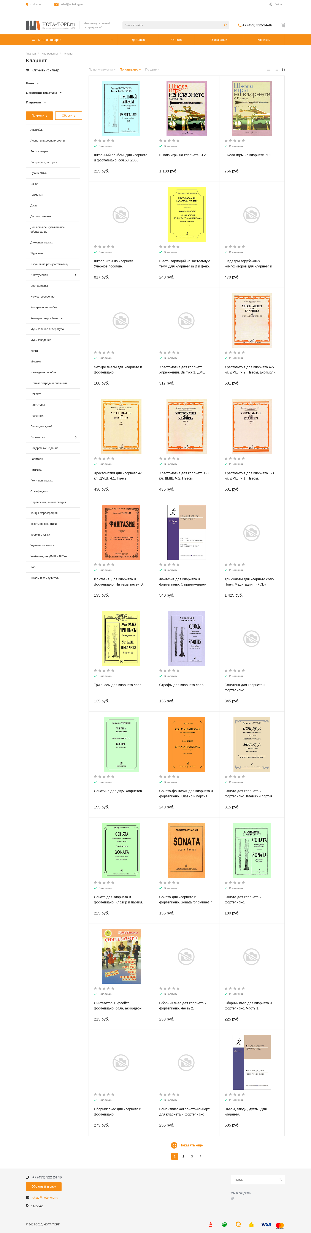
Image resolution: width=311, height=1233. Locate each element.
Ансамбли (36, 129)
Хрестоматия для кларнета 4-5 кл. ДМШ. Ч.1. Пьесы (118, 475)
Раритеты (36, 458)
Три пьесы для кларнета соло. (118, 685)
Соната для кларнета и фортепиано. (243, 899)
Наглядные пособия (43, 372)
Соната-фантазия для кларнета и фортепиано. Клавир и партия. (186, 793)
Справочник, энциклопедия (48, 502)
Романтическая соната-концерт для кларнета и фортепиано (184, 1111)
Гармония (36, 194)
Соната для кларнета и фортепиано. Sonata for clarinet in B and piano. (186, 902)
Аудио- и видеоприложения (48, 140)
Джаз (33, 205)
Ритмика (35, 469)
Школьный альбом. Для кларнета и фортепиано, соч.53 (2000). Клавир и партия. (120, 160)
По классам (53, 437)
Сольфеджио (39, 491)
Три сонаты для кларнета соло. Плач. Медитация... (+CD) (250, 581)
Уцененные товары (42, 545)
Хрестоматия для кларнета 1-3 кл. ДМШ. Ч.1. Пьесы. (249, 475)
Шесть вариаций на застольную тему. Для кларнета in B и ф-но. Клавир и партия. (184, 266)
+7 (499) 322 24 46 (47, 1177)
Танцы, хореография (43, 513)
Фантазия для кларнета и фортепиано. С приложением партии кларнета (182, 584)
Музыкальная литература (47, 329)
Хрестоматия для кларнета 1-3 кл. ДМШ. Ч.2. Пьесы (183, 475)
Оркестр (35, 394)
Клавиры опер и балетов (46, 318)
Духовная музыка (41, 242)
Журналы (36, 253)
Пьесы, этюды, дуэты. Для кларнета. (246, 1111)
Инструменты (53, 275)
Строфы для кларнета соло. (181, 685)
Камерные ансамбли (43, 307)
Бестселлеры (39, 151)
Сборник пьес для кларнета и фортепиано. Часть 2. (182, 1005)
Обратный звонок (44, 1186)
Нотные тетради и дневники (48, 383)
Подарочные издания (44, 448)
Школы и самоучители (44, 577)
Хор (32, 567)
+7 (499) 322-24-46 (257, 25)
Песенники (37, 415)
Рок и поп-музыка (41, 480)
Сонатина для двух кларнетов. (118, 791)
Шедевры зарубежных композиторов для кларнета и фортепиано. (248, 266)
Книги (34, 350)
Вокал (34, 183)
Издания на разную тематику (49, 264)
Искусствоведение (42, 296)
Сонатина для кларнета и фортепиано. (245, 687)
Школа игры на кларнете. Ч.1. (248, 155)
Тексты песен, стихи (43, 523)
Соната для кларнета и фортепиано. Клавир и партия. (118, 899)
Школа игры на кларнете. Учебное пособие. (114, 263)
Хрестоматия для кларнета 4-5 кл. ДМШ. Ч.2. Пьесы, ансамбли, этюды (250, 372)
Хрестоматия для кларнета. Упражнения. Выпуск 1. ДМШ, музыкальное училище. (182, 372)
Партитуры (37, 404)
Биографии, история (43, 162)
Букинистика (38, 173)
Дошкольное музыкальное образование (47, 229)
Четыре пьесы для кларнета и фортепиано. (118, 369)
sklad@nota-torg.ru (72, 4)
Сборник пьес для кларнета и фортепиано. (117, 1111)
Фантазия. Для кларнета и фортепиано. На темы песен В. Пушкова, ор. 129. (119, 584)
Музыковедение (40, 339)
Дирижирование (40, 216)
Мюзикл (35, 361)
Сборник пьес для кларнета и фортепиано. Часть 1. (248, 1005)
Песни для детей (41, 426)
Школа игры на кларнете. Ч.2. (183, 155)
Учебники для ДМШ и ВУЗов (48, 556)
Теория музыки (40, 534)
